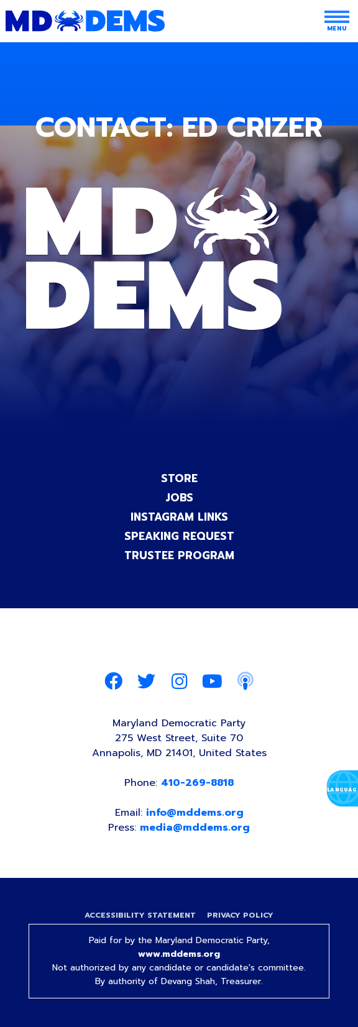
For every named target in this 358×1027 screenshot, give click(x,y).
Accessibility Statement (140, 915)
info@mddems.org (195, 812)
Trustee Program (179, 555)
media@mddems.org (195, 827)
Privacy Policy (240, 915)
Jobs (179, 498)
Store (179, 478)
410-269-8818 (197, 782)
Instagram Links (179, 517)
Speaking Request (179, 536)
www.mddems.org (179, 954)
